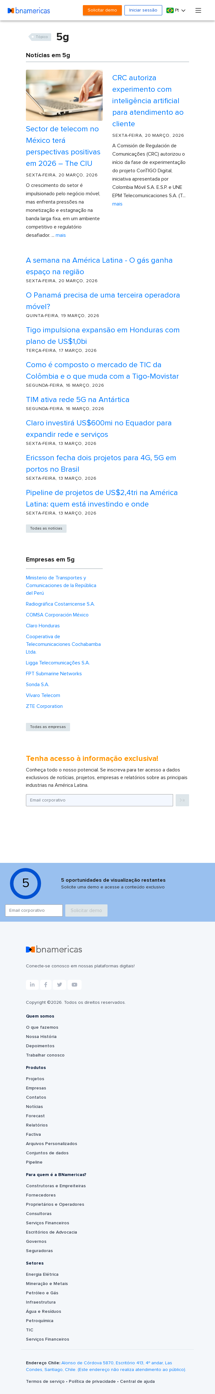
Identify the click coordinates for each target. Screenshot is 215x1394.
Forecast (35, 1116)
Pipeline (34, 1162)
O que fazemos (42, 1027)
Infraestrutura (41, 1302)
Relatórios (37, 1125)
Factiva (33, 1134)
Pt (173, 10)
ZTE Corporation (44, 706)
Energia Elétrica (42, 1274)
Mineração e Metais (47, 1284)
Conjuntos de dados (47, 1153)
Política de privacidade (93, 1381)
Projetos (35, 1079)
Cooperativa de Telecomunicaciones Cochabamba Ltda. (63, 644)
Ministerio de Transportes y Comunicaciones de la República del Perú (61, 585)
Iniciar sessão (143, 10)
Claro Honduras (43, 625)
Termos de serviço (46, 1381)
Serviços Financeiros (47, 1223)
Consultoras (39, 1214)
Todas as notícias (46, 528)
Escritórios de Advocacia (51, 1232)
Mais (61, 235)
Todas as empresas (48, 727)
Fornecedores (41, 1195)
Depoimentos (40, 1046)
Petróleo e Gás (42, 1293)
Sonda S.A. (37, 684)
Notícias (34, 1106)
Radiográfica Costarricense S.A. (60, 604)
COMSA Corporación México (57, 614)
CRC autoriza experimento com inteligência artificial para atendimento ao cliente (148, 101)
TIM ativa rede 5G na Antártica (78, 400)
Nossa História (41, 1036)
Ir (182, 800)
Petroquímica (39, 1321)
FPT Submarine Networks (54, 673)
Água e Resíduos (43, 1311)
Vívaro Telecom (43, 695)
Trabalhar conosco (45, 1055)
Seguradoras (39, 1251)
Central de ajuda (137, 1381)
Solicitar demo (102, 10)
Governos (36, 1241)
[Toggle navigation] (198, 10)
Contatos (36, 1097)
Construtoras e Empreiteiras (56, 1186)
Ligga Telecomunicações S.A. (58, 662)
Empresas (36, 1088)
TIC (29, 1330)
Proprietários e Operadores (55, 1204)
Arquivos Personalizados (51, 1144)
